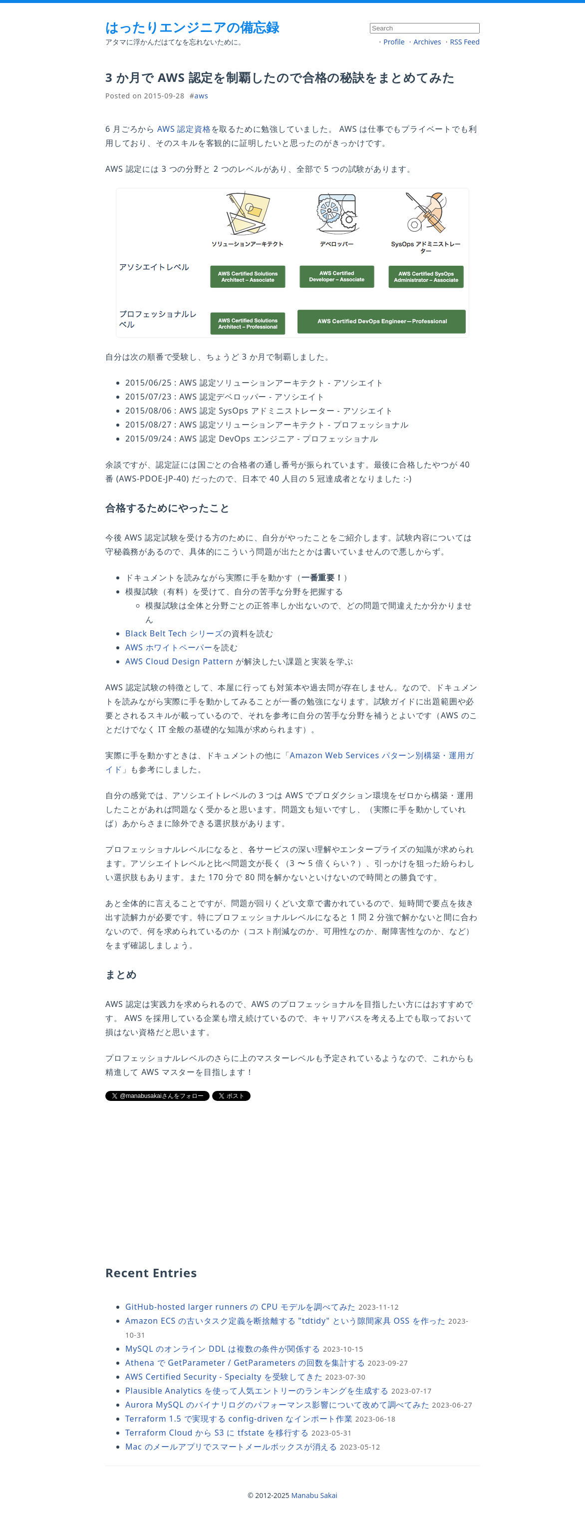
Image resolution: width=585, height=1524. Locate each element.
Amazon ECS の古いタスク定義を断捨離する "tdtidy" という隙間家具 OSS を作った (285, 1320)
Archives (427, 41)
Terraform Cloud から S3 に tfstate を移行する (217, 1432)
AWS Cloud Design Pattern (179, 661)
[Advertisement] (208, 1182)
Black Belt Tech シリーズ (174, 633)
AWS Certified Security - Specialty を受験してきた (224, 1376)
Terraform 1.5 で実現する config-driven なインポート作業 (239, 1418)
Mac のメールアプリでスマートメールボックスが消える (231, 1446)
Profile (393, 41)
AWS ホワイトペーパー (169, 647)
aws (202, 95)
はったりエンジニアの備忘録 (192, 27)
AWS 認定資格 (184, 128)
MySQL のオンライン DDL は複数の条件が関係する (222, 1348)
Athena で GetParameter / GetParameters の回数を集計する (245, 1362)
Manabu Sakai (314, 1495)
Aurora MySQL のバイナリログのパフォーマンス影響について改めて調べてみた (277, 1404)
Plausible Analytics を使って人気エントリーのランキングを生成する (257, 1390)
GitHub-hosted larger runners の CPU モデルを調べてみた (240, 1306)
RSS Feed (465, 41)
